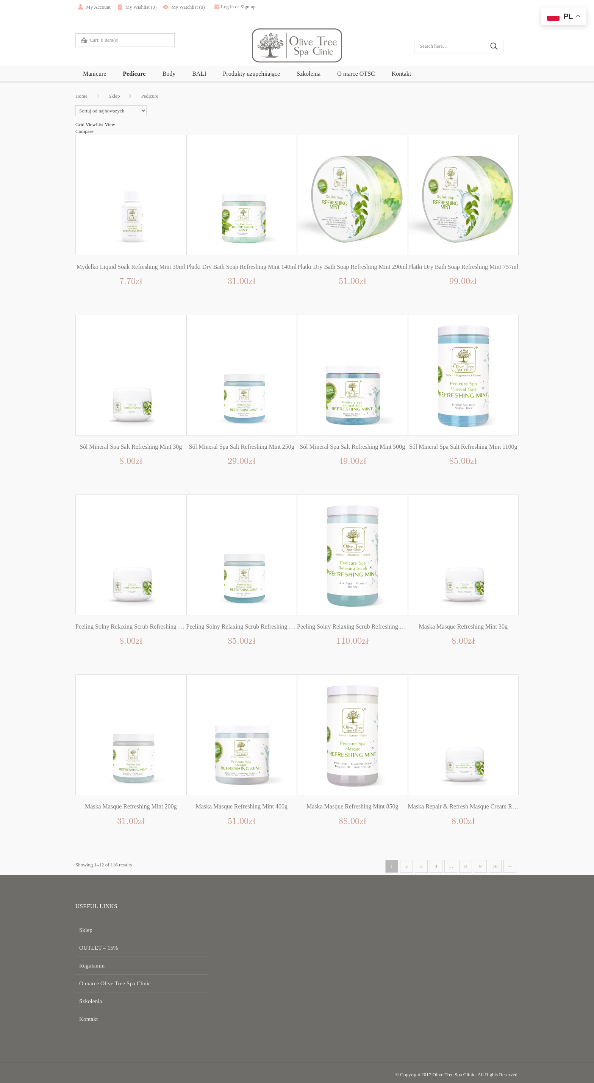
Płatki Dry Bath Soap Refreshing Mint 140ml (241, 267)
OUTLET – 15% (95, 946)
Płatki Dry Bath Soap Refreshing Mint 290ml (352, 267)
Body (168, 73)
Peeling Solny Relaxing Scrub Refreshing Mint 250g (250, 626)
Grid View (85, 124)
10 (495, 866)
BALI (199, 73)
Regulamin (90, 963)
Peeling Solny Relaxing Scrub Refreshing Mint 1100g (362, 626)
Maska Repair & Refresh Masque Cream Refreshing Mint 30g (483, 806)
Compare (84, 131)
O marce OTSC (356, 73)
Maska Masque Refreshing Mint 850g (352, 806)
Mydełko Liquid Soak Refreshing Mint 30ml (131, 267)
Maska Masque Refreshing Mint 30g (463, 626)
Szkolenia (308, 73)
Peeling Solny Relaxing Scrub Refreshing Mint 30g (137, 626)
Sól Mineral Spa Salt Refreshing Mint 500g (352, 446)
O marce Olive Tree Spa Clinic (109, 980)
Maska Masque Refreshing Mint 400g (241, 806)
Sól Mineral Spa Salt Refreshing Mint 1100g (463, 446)
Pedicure (134, 73)
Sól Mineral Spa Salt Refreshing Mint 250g (241, 446)
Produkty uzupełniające (251, 73)
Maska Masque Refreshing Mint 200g (131, 806)
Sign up (269, 6)
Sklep (114, 96)
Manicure (94, 73)
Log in (249, 6)
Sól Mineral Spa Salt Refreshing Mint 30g (131, 446)
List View (105, 124)
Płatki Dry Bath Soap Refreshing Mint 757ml (463, 267)
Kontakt (401, 73)
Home (81, 96)
